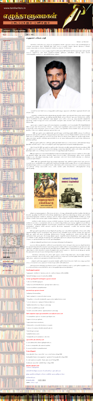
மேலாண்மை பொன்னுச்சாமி (10, 186)
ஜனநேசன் (5, 214)
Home (58, 389)
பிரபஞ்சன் (5, 153)
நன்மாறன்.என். (7, 136)
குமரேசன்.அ (6, 103)
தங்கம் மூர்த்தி (6, 122)
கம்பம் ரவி (5, 87)
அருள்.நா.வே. (6, 48)
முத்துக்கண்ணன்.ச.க (8, 179)
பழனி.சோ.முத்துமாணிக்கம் (10, 149)
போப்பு (5, 167)
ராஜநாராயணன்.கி (7, 200)
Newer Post (30, 389)
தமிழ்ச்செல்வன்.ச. (7, 128)
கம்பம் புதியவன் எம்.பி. (9, 85)
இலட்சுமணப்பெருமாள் (9, 66)
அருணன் (5, 46)
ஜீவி (4, 220)
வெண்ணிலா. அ (7, 208)
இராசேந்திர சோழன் (8, 64)
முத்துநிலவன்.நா (7, 181)
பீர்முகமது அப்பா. (7, 157)
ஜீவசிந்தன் (5, 218)
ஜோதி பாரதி (6, 223)
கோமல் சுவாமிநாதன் (8, 105)
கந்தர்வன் (5, 79)
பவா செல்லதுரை (7, 148)
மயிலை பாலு (6, 171)
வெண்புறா (5, 210)
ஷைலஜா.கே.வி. (7, 225)
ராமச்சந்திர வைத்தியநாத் (9, 196)
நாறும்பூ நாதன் (6, 138)
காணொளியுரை (30, 377)
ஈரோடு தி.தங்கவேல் (8, 70)
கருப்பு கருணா (6, 93)
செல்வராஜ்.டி (6, 116)
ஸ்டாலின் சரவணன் (8, 227)
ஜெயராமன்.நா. (7, 221)
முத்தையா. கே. (7, 183)
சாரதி (4, 109)
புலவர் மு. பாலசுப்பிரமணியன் (11, 159)
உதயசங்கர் (6, 72)
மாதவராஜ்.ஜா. (6, 175)
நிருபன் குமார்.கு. (7, 140)
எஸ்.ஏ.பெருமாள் (7, 77)
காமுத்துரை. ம (6, 101)
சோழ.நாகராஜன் (7, 118)
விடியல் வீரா (6, 204)
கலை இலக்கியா (7, 95)
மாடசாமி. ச (6, 173)
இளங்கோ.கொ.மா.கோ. (9, 68)
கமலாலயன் (6, 81)
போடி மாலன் (6, 165)
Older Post (86, 389)
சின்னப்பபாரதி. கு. (7, 114)
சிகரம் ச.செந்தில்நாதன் (9, 111)
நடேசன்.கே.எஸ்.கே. (8, 134)
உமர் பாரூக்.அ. (7, 74)
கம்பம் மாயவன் (7, 83)
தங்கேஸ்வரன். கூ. (7, 124)
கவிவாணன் (6, 97)
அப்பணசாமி (6, 44)
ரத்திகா (4, 194)
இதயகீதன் (5, 60)
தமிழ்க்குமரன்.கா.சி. (8, 126)
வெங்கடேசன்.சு (7, 206)
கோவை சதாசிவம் (7, 107)
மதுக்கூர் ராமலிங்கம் (8, 169)
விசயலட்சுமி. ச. (7, 202)
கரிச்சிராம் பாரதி (7, 89)
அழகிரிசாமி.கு (6, 52)
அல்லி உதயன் (6, 50)
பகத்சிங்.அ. (6, 146)
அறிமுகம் (6, 30)
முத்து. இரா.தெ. (7, 177)
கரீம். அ (5, 91)
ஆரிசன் (5, 56)
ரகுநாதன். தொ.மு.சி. (8, 192)
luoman (51, 397)
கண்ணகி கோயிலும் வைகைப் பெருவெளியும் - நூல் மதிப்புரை (43, 370)
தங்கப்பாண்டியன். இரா (9, 120)
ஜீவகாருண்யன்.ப (7, 216)
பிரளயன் (5, 155)
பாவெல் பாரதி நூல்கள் (32, 367)
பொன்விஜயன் (7, 163)
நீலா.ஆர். (5, 144)
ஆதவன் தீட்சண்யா (8, 54)
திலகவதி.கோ (6, 130)
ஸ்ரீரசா (4, 229)
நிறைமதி (5, 142)
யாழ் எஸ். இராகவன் (8, 188)
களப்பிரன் (5, 99)
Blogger (62, 397)
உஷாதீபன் (5, 75)
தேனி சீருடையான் (7, 132)
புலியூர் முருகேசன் (7, 161)
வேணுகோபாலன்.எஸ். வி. (10, 212)
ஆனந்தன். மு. (6, 58)
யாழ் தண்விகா (6, 190)
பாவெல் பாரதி (34, 382)
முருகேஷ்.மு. (6, 185)
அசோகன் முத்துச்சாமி (8, 42)
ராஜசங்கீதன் (6, 198)
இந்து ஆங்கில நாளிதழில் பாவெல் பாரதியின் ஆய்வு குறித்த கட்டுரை (45, 374)
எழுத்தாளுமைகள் (19, 30)
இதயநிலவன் (6, 62)
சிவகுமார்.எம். (6, 112)
